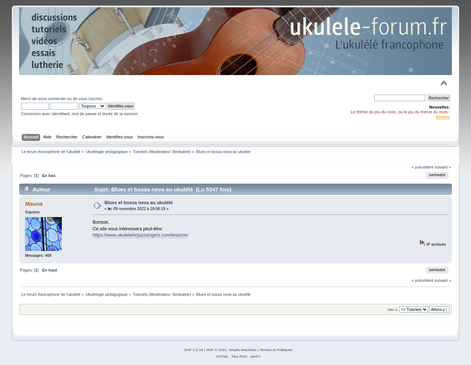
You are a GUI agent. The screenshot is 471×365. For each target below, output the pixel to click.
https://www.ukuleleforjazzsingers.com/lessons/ (140, 235)
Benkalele (181, 151)
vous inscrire (90, 98)
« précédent (422, 167)
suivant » (443, 167)
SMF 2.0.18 (193, 350)
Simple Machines (242, 350)
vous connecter (52, 98)
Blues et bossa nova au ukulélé (139, 202)
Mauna (33, 204)
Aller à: (392, 310)
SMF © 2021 (216, 350)
